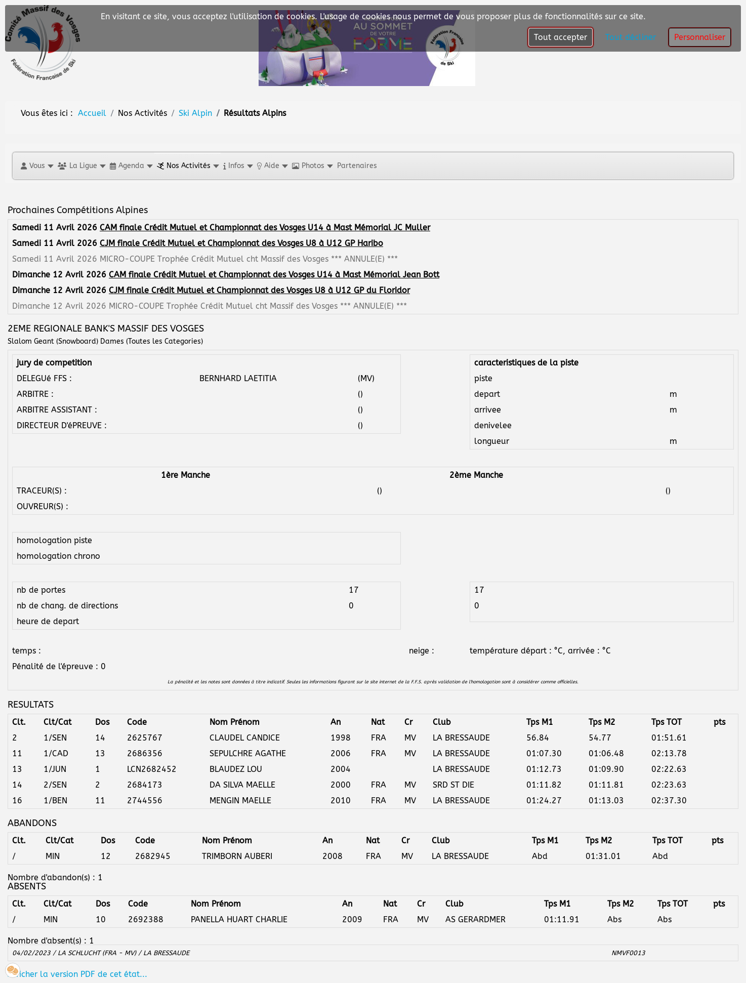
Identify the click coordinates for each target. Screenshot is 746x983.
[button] (36, 166)
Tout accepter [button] (560, 37)
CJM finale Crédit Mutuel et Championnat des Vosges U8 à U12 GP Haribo (241, 243)
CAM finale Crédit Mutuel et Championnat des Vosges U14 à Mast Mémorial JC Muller (265, 227)
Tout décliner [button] (630, 37)
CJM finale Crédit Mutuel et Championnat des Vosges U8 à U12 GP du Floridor (259, 290)
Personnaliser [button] (699, 37)
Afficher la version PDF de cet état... (77, 974)
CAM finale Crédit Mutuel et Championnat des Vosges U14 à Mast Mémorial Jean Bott (274, 274)
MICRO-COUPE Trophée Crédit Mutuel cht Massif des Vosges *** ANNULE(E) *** (249, 259)
